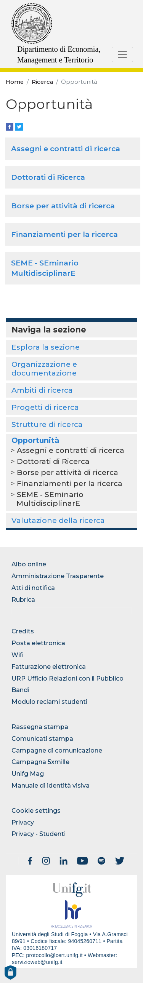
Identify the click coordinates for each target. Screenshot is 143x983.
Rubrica (23, 599)
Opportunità (35, 440)
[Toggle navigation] (122, 54)
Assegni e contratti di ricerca (65, 148)
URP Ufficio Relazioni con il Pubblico (67, 678)
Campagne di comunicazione (56, 750)
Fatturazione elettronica (48, 666)
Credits (22, 631)
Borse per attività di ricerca (63, 205)
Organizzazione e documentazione (44, 368)
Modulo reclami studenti (49, 701)
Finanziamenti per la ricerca (64, 234)
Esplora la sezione (45, 347)
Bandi (20, 690)
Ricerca (42, 81)
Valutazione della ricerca (58, 520)
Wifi (17, 655)
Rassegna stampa (39, 726)
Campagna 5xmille (40, 762)
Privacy (22, 822)
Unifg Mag (27, 773)
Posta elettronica (38, 643)
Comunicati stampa (42, 738)
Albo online (28, 564)
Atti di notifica (33, 587)
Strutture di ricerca (47, 424)
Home (15, 81)
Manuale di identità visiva (50, 785)
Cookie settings (36, 810)
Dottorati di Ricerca (48, 177)
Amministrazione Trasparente (57, 576)
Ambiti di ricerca (42, 390)
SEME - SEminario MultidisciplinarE (50, 499)
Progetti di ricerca (45, 407)
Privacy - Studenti (38, 834)
